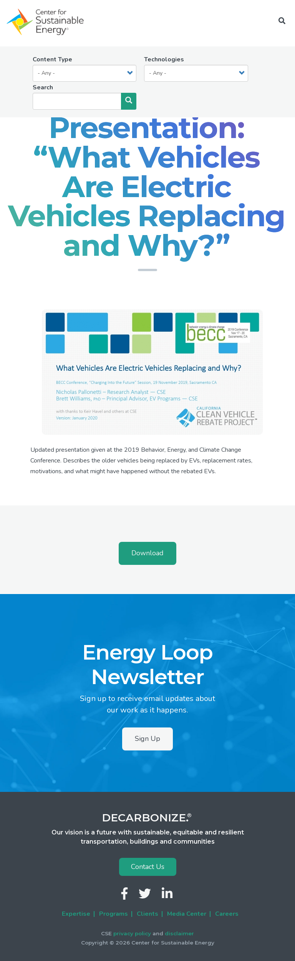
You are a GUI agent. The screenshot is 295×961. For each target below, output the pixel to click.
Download (147, 553)
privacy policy (132, 933)
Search (43, 87)
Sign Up (147, 738)
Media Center (186, 914)
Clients (147, 914)
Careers (227, 914)
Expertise (76, 914)
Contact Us (147, 866)
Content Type (52, 59)
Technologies (164, 59)
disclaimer (179, 933)
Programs (113, 914)
